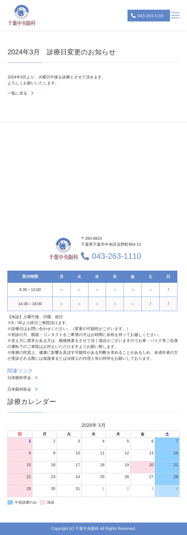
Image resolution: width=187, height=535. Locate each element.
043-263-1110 (116, 256)
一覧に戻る (17, 93)
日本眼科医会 (19, 389)
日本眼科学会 (19, 377)
